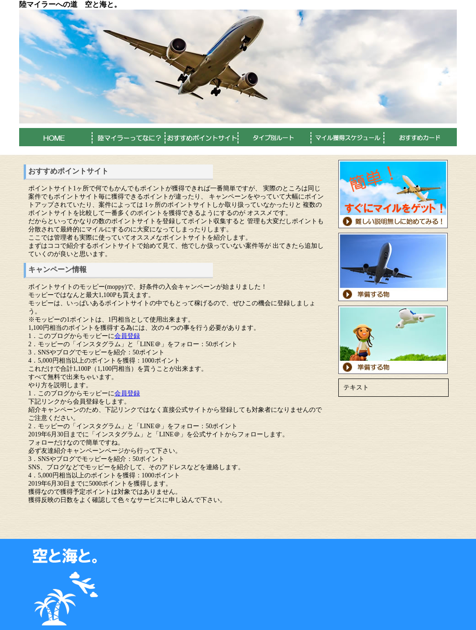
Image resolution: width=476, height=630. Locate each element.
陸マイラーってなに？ (128, 137)
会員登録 (127, 336)
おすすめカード (420, 137)
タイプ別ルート (274, 137)
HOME (55, 137)
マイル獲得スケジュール (347, 137)
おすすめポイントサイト (201, 137)
